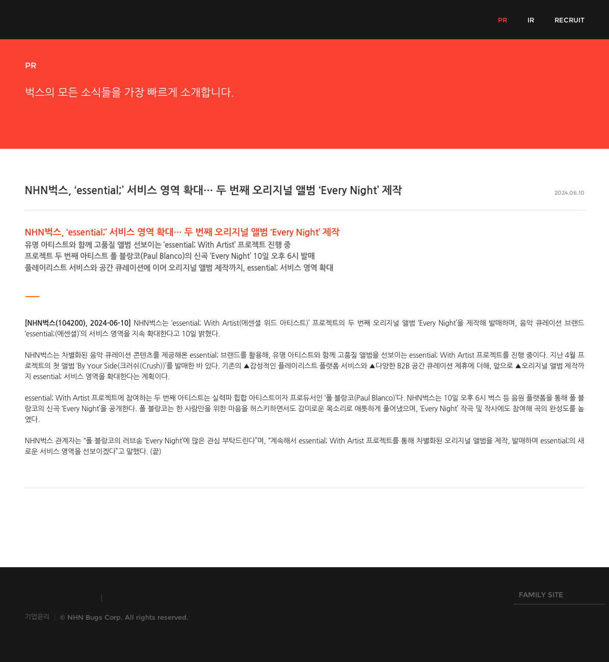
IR (530, 20)
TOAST (134, 597)
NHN (254, 597)
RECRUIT (569, 20)
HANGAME (195, 597)
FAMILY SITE (557, 597)
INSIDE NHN (58, 597)
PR (502, 20)
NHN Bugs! (62, 19)
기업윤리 (37, 617)
